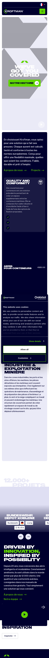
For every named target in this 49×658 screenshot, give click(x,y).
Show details (35, 341)
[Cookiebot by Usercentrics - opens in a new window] (35, 298)
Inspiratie (10, 636)
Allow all (25, 349)
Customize (24, 358)
